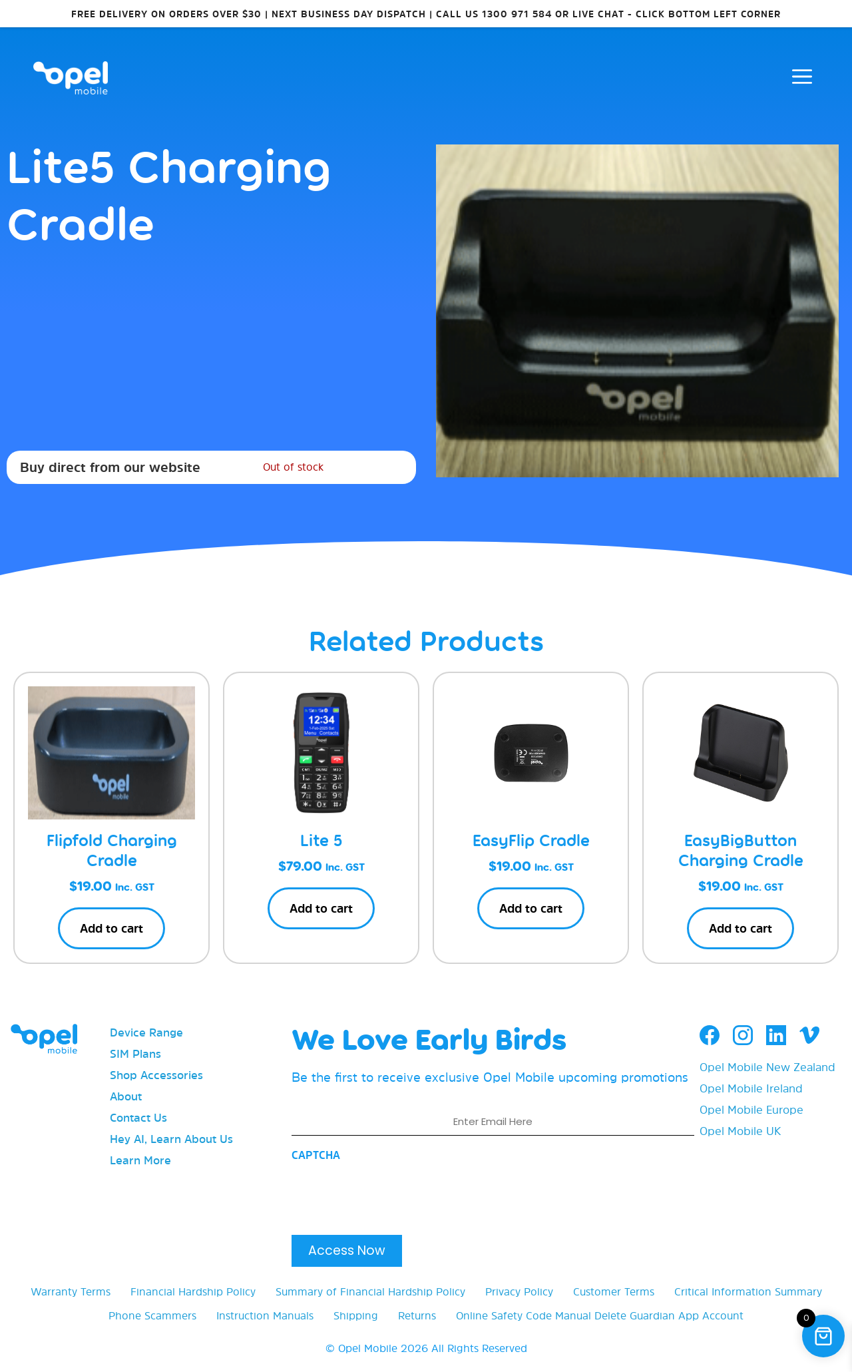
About (126, 1096)
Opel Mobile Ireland (751, 1088)
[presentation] (393, 1194)
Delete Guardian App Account (669, 1315)
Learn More (140, 1160)
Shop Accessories (156, 1074)
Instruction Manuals (265, 1315)
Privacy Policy (519, 1291)
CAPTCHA (316, 1155)
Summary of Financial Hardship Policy (370, 1291)
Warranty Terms (70, 1291)
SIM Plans (135, 1053)
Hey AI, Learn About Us (171, 1138)
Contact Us (138, 1117)
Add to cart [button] (111, 928)
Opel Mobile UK (740, 1130)
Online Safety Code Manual (523, 1315)
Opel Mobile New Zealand (767, 1066)
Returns (417, 1315)
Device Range (146, 1032)
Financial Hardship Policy (193, 1291)
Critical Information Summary (748, 1291)
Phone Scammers (152, 1315)
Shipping (355, 1315)
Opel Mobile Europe (751, 1109)
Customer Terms (613, 1291)
